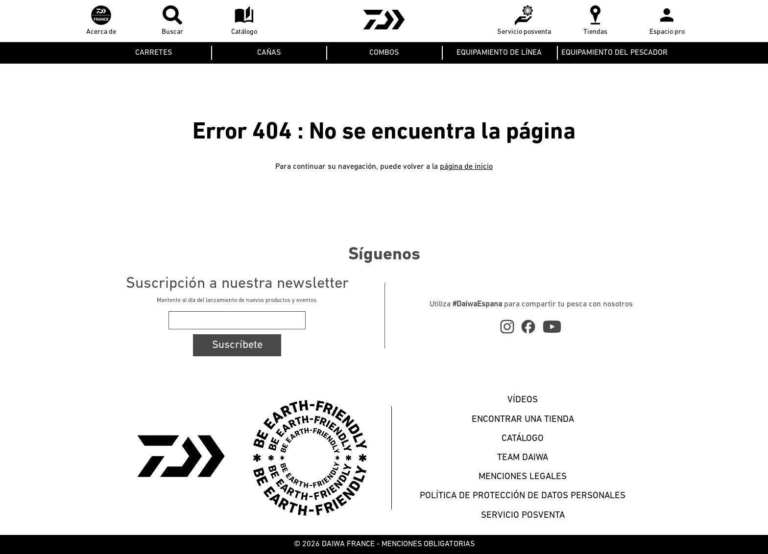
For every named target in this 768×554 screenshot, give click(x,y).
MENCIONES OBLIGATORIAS (428, 544)
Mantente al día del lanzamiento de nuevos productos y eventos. (237, 300)
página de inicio (466, 167)
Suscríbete (237, 345)
